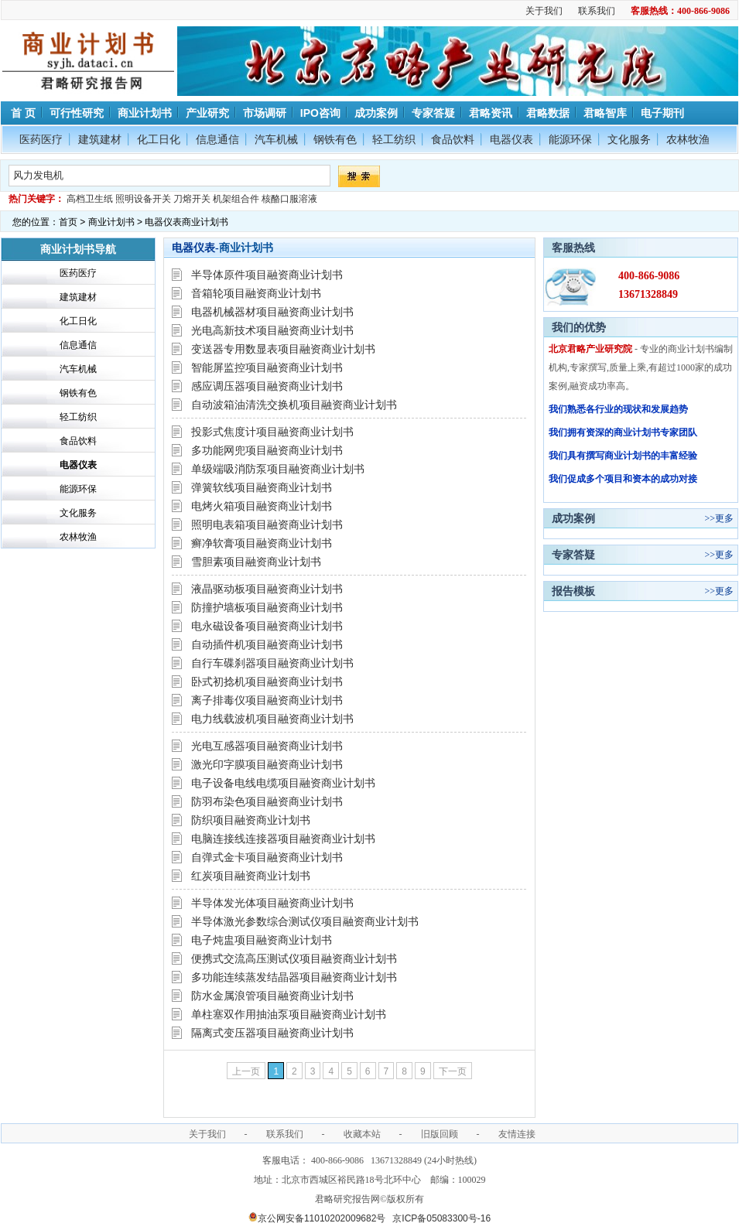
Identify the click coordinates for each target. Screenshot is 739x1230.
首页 (68, 222)
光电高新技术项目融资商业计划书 (272, 330)
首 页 (22, 113)
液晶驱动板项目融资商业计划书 (267, 589)
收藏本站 (362, 1134)
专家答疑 (433, 113)
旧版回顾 (439, 1134)
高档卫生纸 (90, 198)
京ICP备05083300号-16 (441, 1218)
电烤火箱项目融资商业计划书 (261, 506)
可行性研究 (77, 113)
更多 (724, 518)
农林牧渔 (688, 139)
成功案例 (376, 113)
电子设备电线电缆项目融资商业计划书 (283, 783)
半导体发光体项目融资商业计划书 (272, 903)
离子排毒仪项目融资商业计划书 (267, 700)
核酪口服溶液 (289, 198)
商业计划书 (145, 113)
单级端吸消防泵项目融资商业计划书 (277, 469)
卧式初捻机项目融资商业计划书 (267, 681)
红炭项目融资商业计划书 (250, 876)
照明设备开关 (143, 198)
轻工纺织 (394, 139)
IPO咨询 (320, 113)
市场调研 (264, 113)
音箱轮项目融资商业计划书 (256, 293)
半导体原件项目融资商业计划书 (267, 274)
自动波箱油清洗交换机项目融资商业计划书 (294, 404)
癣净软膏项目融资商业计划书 (261, 543)
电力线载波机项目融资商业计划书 (272, 718)
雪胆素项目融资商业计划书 (256, 561)
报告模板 (573, 591)
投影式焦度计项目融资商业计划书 (272, 431)
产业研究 (207, 113)
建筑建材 (99, 139)
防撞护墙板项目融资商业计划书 (267, 607)
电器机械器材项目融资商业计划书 (272, 312)
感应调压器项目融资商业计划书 (267, 386)
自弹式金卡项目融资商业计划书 (267, 857)
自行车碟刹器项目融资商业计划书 (272, 663)
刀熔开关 (191, 198)
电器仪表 (511, 139)
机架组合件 (236, 198)
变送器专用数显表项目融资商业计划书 (283, 349)
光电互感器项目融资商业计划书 (267, 746)
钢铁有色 (335, 139)
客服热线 (573, 247)
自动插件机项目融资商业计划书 (267, 644)
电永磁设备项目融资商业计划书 (267, 626)
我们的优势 (579, 327)
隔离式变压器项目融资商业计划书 (272, 1033)
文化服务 (629, 139)
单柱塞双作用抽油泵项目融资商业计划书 (288, 1014)
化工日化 (158, 139)
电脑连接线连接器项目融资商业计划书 (283, 838)
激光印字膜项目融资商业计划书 (267, 764)
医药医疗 (41, 139)
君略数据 (548, 113)
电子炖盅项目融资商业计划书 (261, 940)
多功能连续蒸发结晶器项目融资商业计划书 (294, 977)
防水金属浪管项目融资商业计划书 (272, 995)
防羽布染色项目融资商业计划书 (267, 801)
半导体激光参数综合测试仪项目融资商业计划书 (305, 921)
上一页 (246, 1071)
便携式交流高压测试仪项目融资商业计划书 (294, 958)
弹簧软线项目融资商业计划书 (261, 487)
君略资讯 (490, 113)
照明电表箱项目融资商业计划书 (267, 524)
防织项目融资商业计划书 (250, 820)
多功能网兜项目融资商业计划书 (267, 450)
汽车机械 (276, 139)
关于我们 (544, 10)
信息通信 (217, 139)
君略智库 (605, 113)
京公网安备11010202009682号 (316, 1218)
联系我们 (596, 10)
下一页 (453, 1071)
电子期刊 (662, 113)
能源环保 (570, 139)
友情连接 (516, 1134)
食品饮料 (452, 139)
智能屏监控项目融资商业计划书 (267, 367)
